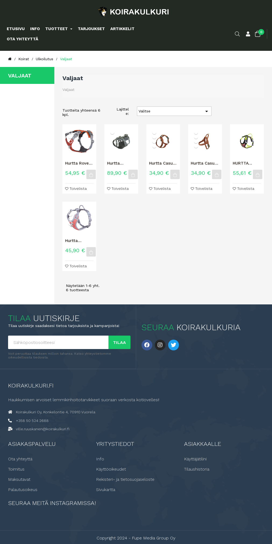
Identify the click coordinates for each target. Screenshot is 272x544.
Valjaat (19, 75)
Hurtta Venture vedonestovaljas (79, 240)
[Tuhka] (70, 210)
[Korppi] (70, 132)
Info (100, 458)
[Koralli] (70, 223)
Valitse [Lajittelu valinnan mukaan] (174, 111)
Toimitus (16, 469)
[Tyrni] (70, 219)
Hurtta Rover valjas (77, 163)
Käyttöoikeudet (111, 469)
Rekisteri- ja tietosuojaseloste (125, 479)
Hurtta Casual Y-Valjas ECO (162, 163)
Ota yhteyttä (20, 458)
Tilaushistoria (196, 469)
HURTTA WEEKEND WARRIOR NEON (242, 163)
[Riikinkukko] (70, 141)
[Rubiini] (154, 141)
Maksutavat (19, 479)
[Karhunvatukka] (112, 132)
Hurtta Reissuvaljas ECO (119, 163)
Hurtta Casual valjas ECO (204, 163)
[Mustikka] (70, 214)
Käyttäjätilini (195, 458)
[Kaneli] (70, 137)
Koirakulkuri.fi (31, 385)
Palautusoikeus (22, 489)
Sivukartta (105, 489)
